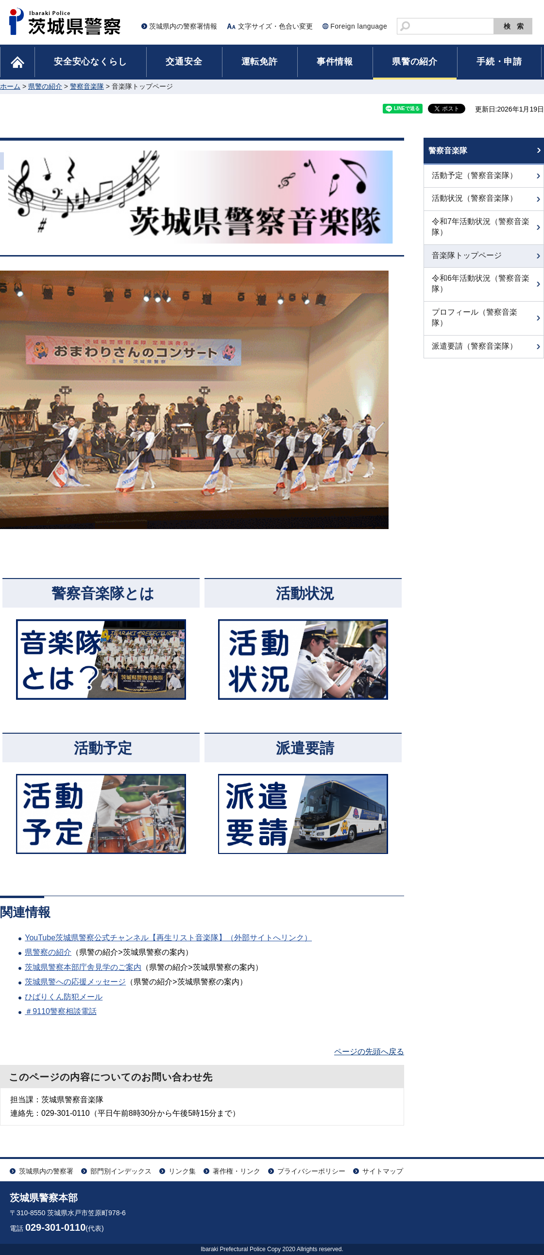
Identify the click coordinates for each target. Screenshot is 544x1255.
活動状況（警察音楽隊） (474, 204)
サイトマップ (382, 1171)
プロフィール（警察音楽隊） (474, 323)
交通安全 (184, 61)
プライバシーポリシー (311, 1171)
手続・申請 (499, 61)
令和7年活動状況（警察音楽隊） (480, 232)
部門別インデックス (121, 1171)
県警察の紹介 (48, 952)
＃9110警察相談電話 (61, 1011)
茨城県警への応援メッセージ (75, 982)
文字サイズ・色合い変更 (275, 26)
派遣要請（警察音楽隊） (474, 352)
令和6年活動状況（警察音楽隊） (480, 289)
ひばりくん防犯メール (63, 997)
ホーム (10, 86)
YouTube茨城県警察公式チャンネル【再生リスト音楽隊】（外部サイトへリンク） (168, 937)
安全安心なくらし (90, 61)
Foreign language (358, 26)
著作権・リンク (236, 1171)
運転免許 (259, 61)
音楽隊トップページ (467, 261)
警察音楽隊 (87, 86)
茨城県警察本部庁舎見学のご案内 (83, 967)
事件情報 (335, 61)
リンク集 (182, 1171)
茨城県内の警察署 (46, 1171)
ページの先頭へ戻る (369, 1051)
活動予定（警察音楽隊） (474, 181)
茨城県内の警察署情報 (183, 26)
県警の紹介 (415, 61)
